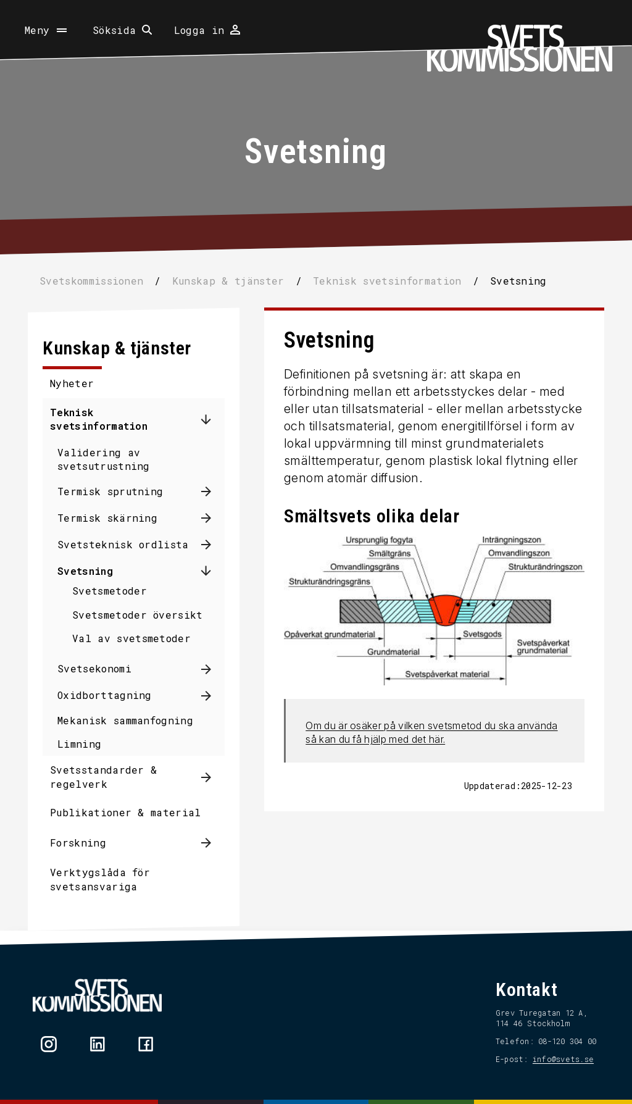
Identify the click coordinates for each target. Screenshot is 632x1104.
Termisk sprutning (111, 491)
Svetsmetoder (110, 590)
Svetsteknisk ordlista (123, 544)
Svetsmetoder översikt (138, 614)
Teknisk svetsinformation (99, 419)
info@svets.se (562, 1059)
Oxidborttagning (105, 694)
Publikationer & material (126, 812)
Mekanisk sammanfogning (126, 720)
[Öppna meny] (47, 30)
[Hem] (519, 48)
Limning (80, 743)
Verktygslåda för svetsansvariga (101, 879)
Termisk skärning (108, 517)
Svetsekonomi (95, 668)
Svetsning (86, 570)
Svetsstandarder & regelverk (104, 776)
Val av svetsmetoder (132, 638)
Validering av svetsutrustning (104, 459)
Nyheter (72, 383)
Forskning (79, 842)
